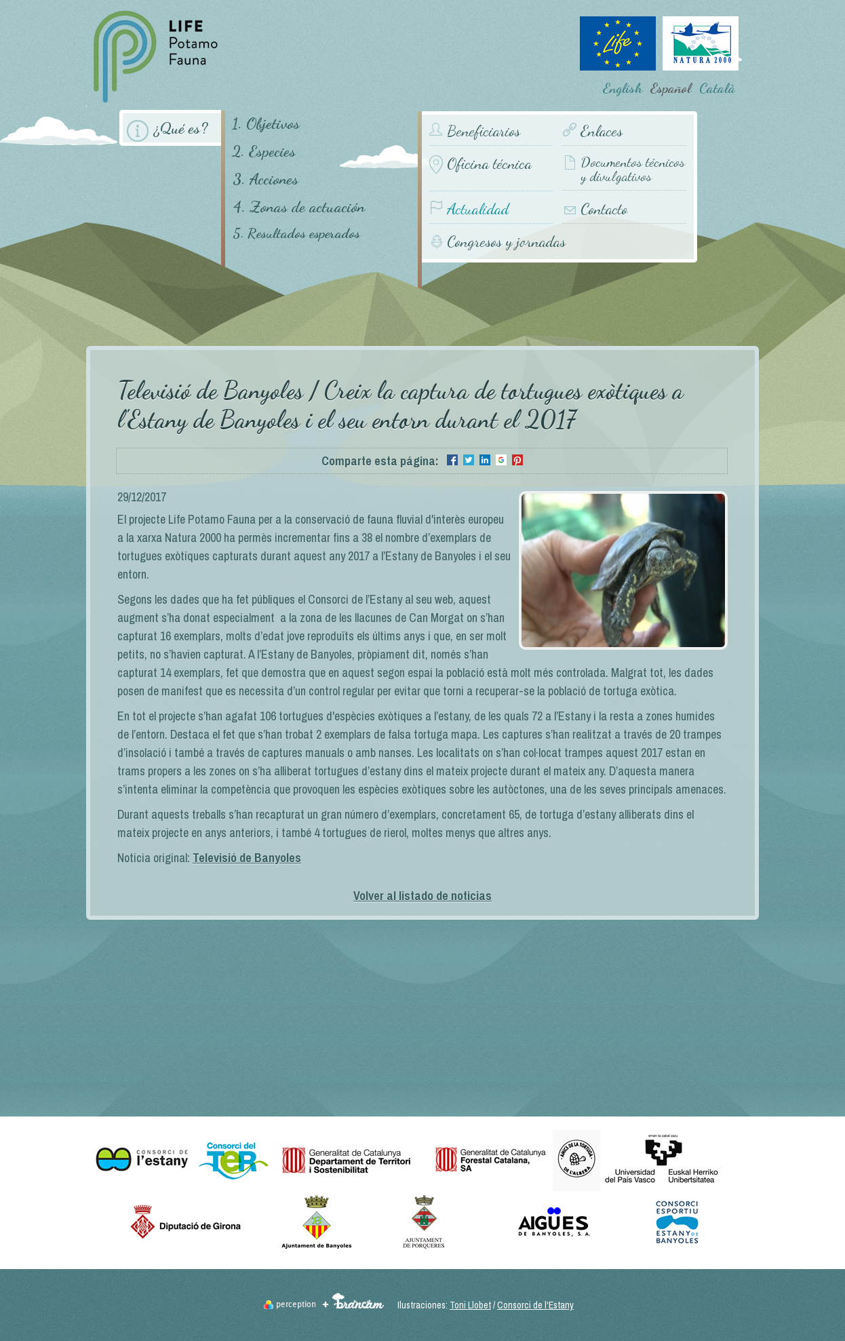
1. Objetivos (266, 123)
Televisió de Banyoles (247, 857)
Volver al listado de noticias (422, 895)
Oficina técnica (489, 163)
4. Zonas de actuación (299, 206)
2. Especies (264, 151)
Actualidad (478, 209)
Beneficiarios (483, 131)
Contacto (604, 209)
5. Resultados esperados (296, 234)
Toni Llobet (470, 1305)
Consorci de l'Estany (535, 1305)
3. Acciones (265, 179)
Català (717, 88)
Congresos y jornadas (506, 241)
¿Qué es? (181, 128)
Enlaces (602, 131)
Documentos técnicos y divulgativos (633, 169)
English (622, 88)
